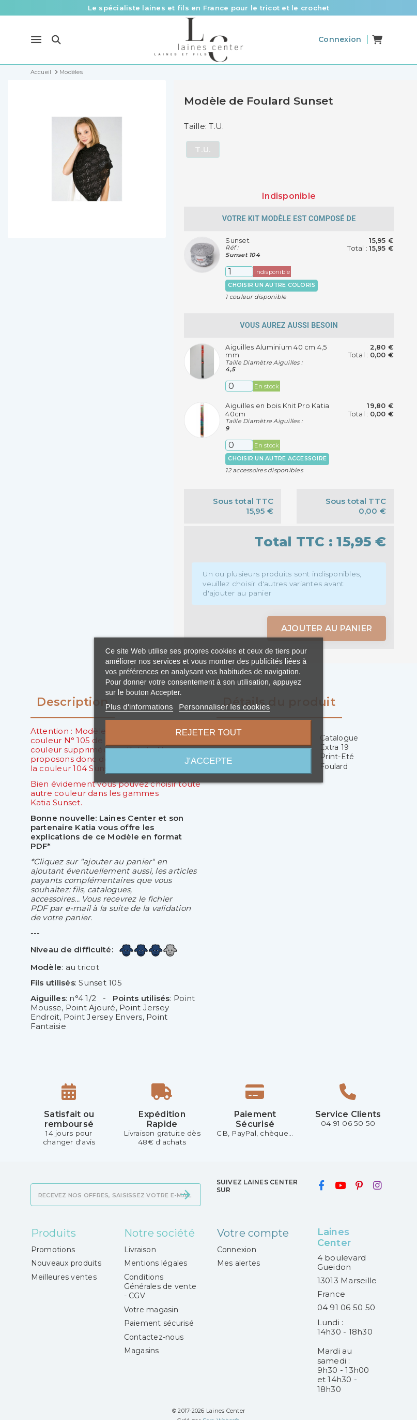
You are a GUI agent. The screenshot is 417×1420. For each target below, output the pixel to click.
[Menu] (36, 40)
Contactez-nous (154, 1337)
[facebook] (322, 1186)
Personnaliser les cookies (224, 706)
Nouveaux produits (66, 1263)
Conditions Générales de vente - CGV (160, 1286)
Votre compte (253, 1233)
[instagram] (377, 1186)
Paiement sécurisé (159, 1323)
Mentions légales (156, 1263)
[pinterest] (359, 1186)
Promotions (53, 1249)
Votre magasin (151, 1309)
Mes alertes (238, 1263)
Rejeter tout (208, 733)
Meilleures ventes (64, 1277)
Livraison (140, 1249)
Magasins (141, 1350)
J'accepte (208, 761)
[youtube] (340, 1186)
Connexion (236, 1249)
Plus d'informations (139, 706)
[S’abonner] (185, 1194)
